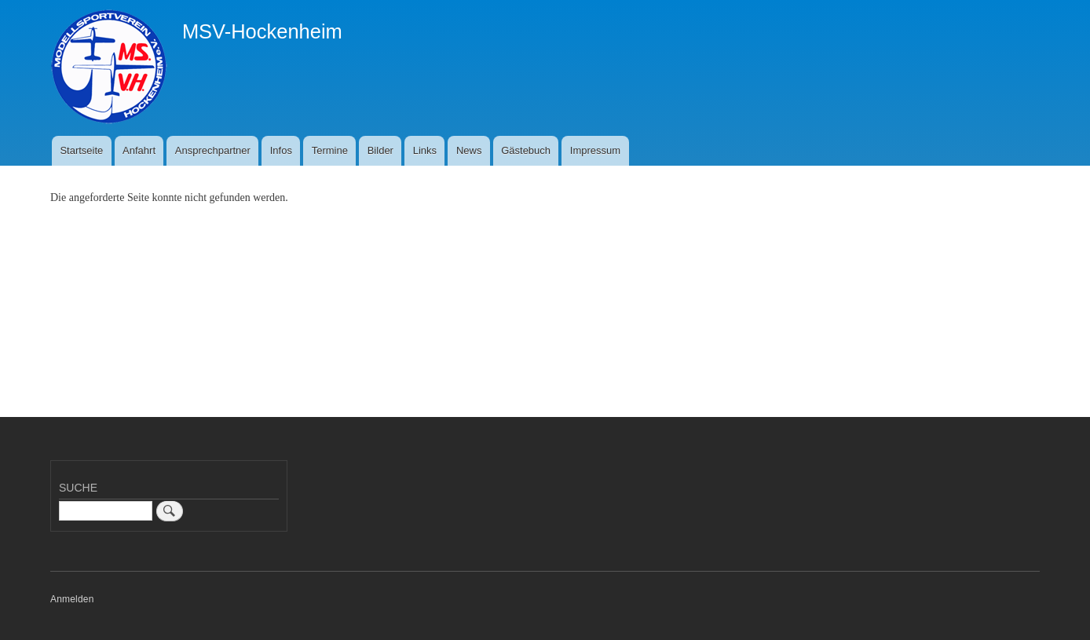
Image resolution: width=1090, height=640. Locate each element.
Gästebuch (525, 150)
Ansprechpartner (213, 150)
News (469, 150)
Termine (330, 150)
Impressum (595, 150)
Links (425, 150)
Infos (281, 150)
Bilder (380, 150)
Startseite (81, 150)
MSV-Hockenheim (262, 31)
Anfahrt (139, 150)
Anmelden (72, 599)
